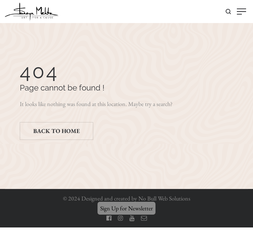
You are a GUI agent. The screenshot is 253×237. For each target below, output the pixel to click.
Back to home (56, 131)
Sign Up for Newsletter (126, 208)
